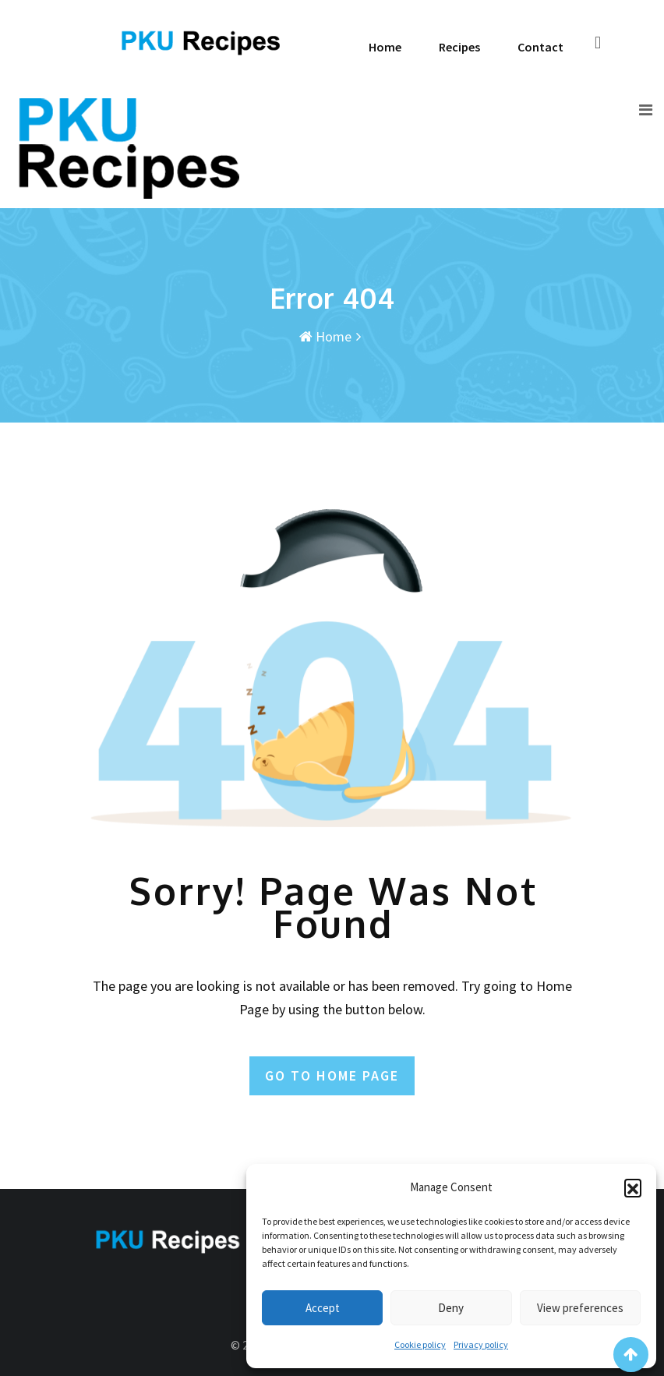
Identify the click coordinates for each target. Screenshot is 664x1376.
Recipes (459, 47)
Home (385, 47)
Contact (540, 47)
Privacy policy (481, 1344)
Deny (451, 1307)
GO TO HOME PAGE (332, 1075)
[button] (633, 1187)
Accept (323, 1307)
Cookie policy (420, 1344)
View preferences (580, 1307)
